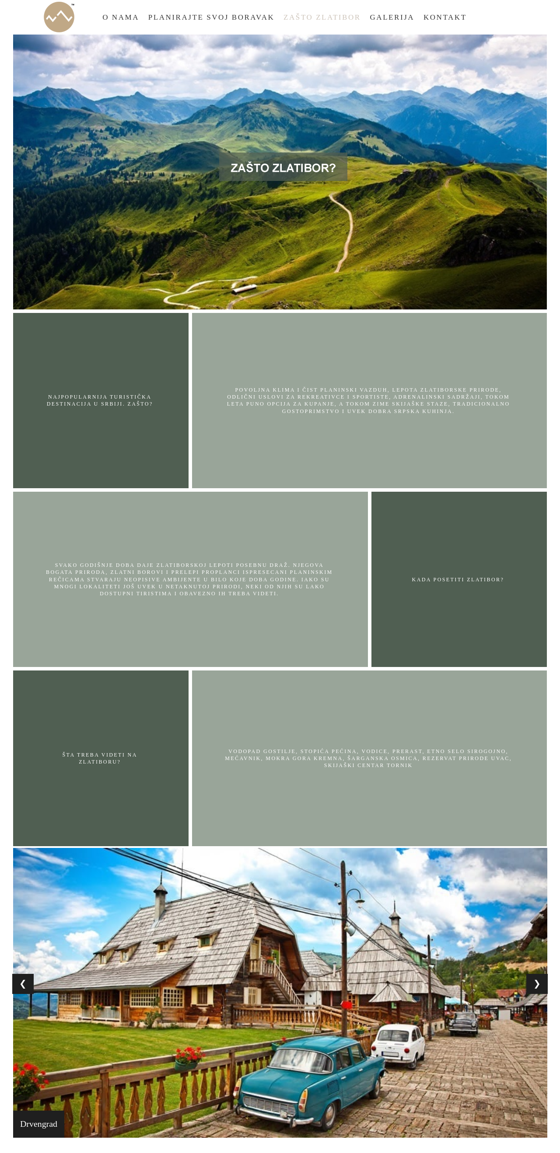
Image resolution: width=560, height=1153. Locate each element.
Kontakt (445, 17)
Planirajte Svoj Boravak (211, 17)
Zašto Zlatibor (322, 17)
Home (59, 17)
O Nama (120, 17)
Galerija (392, 17)
